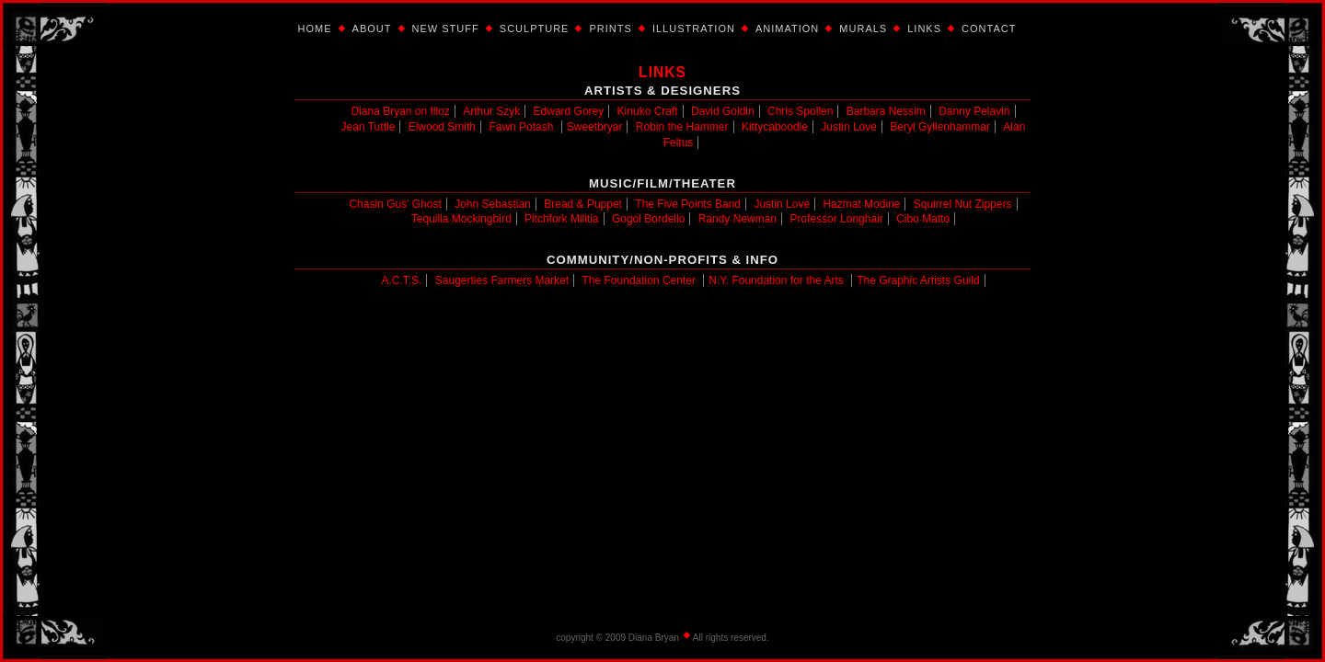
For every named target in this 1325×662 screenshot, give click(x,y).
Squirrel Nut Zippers (963, 204)
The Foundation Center (639, 280)
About (372, 28)
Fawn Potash (521, 126)
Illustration (693, 28)
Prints (610, 28)
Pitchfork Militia (561, 218)
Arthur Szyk (491, 111)
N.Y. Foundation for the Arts (776, 280)
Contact (989, 28)
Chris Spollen (800, 111)
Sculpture (535, 28)
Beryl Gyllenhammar (940, 126)
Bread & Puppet (583, 204)
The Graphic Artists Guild (918, 280)
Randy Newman (737, 218)
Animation (787, 28)
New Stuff (445, 28)
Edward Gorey (569, 111)
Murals (863, 28)
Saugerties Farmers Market (502, 280)
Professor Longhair (835, 218)
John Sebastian (493, 204)
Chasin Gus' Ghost (395, 204)
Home (315, 28)
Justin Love (849, 126)
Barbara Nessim (886, 111)
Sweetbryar (595, 126)
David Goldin (723, 111)
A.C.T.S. (401, 280)
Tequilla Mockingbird (461, 218)
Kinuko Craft (647, 111)
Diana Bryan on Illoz (400, 111)
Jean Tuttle (368, 126)
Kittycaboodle (775, 126)
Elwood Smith (442, 126)
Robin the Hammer (682, 126)
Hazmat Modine (861, 204)
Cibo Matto (923, 218)
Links (924, 28)
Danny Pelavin (974, 111)
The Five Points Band (688, 204)
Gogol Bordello (648, 218)
